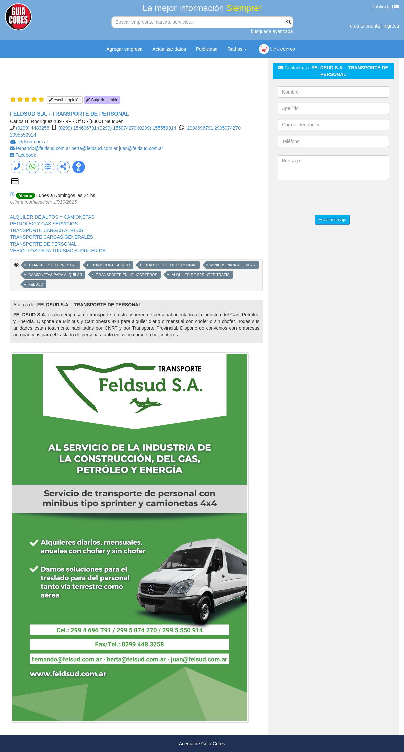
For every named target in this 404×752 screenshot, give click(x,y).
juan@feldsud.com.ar (141, 148)
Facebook (25, 155)
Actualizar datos (169, 49)
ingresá (391, 26)
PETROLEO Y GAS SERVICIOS (44, 223)
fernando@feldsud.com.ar (43, 148)
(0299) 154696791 (78, 128)
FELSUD (35, 284)
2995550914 (23, 135)
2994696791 (200, 128)
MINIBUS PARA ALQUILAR (232, 265)
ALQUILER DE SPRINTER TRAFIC (201, 275)
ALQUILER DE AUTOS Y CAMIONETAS (52, 217)
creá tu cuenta (365, 26)
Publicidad (385, 6)
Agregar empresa (124, 49)
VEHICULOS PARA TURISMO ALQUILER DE (58, 250)
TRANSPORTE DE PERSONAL (43, 244)
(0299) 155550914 (157, 128)
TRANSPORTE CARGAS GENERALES (51, 237)
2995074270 (227, 128)
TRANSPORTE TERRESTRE (52, 265)
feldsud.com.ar (32, 141)
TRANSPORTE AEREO (110, 265)
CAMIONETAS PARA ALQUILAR (55, 275)
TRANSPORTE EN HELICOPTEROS (126, 275)
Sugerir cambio (102, 100)
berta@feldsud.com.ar (95, 148)
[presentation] (329, 198)
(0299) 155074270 (117, 128)
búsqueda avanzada (272, 31)
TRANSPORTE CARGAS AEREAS (46, 230)
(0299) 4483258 (32, 128)
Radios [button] (237, 49)
